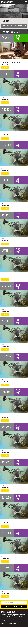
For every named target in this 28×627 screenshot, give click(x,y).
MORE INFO (5, 67)
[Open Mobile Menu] (26, 2)
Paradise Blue (5, 99)
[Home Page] (6, 2)
